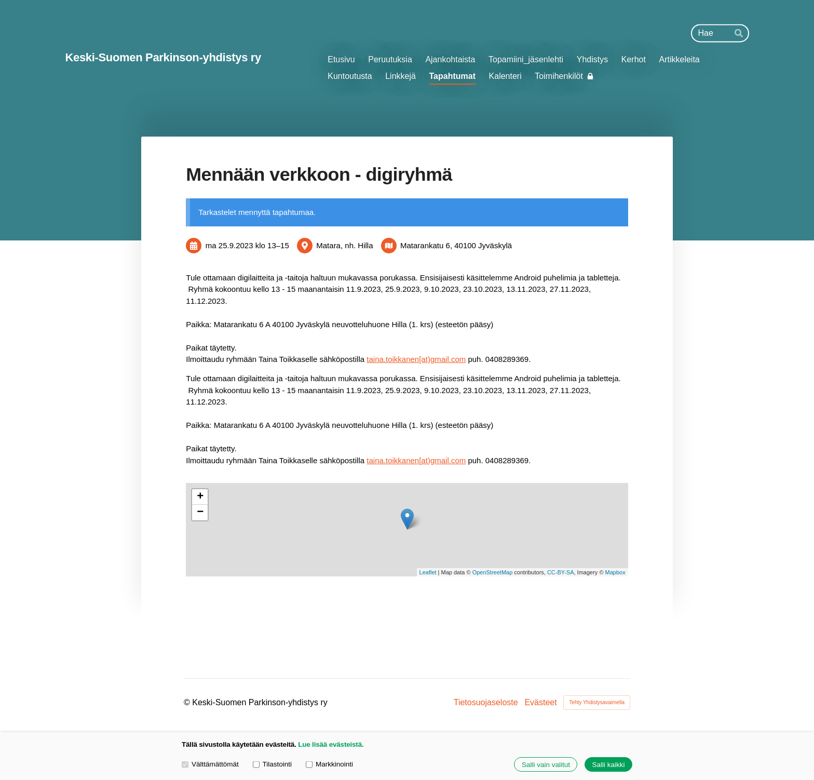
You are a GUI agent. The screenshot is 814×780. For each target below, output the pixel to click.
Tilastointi (272, 764)
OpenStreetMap (492, 572)
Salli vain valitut (546, 765)
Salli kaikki (608, 765)
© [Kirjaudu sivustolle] (188, 702)
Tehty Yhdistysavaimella (597, 702)
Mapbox (615, 572)
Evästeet (540, 702)
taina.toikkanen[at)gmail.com (416, 359)
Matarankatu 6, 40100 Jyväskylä (456, 245)
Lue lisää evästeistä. (330, 744)
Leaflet (428, 572)
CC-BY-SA (560, 572)
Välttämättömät (210, 764)
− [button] (200, 512)
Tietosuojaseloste (486, 702)
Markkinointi (329, 764)
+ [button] (200, 497)
